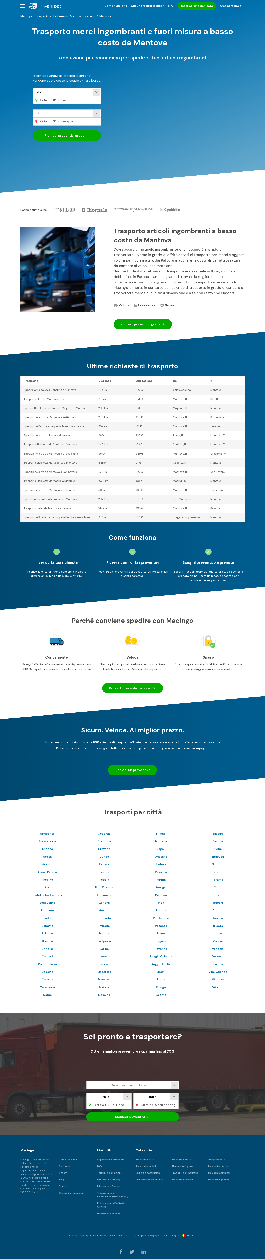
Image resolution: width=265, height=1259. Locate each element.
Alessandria (47, 841)
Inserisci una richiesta (197, 6)
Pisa (161, 902)
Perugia (160, 887)
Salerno (161, 995)
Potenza (161, 926)
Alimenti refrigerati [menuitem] (183, 1166)
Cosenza (104, 833)
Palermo (161, 872)
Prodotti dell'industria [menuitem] (185, 1173)
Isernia (104, 933)
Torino (217, 895)
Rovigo (161, 987)
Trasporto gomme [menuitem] (219, 1179)
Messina (104, 995)
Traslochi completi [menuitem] (219, 1173)
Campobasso (47, 964)
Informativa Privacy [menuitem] (108, 1179)
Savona (218, 841)
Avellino (47, 879)
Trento (218, 910)
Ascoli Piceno (47, 872)
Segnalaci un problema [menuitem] (110, 1159)
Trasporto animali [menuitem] (182, 1179)
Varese (218, 941)
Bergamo (47, 910)
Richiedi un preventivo (132, 770)
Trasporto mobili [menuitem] (146, 1166)
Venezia (217, 949)
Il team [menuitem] (63, 1173)
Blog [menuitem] (61, 1179)
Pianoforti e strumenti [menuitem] (149, 1179)
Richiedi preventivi (67, 135)
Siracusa (218, 856)
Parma (161, 879)
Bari (47, 887)
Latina (104, 949)
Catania (47, 979)
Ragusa (161, 941)
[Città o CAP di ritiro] (67, 100)
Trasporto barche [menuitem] (218, 1166)
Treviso (217, 918)
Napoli (160, 849)
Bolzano (47, 933)
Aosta (47, 856)
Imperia (104, 926)
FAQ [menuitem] (171, 6)
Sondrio (217, 864)
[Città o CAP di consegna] (67, 121)
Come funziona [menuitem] (115, 6)
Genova (104, 902)
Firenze (104, 872)
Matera (104, 987)
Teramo (217, 879)
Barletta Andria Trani (47, 895)
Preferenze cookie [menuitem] (108, 1213)
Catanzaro (47, 987)
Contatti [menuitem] (64, 1186)
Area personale (230, 6)
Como (47, 995)
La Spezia (104, 941)
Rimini (160, 972)
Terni (217, 887)
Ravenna (161, 949)
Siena (218, 849)
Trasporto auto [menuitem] (145, 1159)
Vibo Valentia (217, 972)
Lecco (104, 956)
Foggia (104, 879)
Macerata (104, 972)
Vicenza (218, 979)
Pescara (161, 895)
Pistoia (161, 910)
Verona (218, 964)
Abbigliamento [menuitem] (216, 1159)
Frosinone (104, 895)
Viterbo (217, 987)
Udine (217, 933)
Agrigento (47, 833)
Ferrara (104, 864)
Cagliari (47, 956)
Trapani (217, 902)
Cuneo (104, 856)
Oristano (161, 856)
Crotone (104, 849)
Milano (161, 833)
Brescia (47, 941)
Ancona (47, 849)
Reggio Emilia (160, 964)
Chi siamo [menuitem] (65, 1166)
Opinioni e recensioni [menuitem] (71, 1193)
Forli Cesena (104, 887)
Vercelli (217, 956)
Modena (161, 841)
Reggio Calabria (161, 956)
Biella (47, 918)
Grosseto (104, 918)
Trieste (218, 926)
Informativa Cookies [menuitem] (109, 1186)
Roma (161, 979)
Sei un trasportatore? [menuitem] (147, 6)
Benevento (47, 902)
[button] (22, 6)
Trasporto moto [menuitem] (181, 1159)
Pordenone (161, 918)
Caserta (47, 972)
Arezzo (47, 864)
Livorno (104, 964)
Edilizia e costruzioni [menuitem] (148, 1173)
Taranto (217, 872)
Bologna (47, 926)
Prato (161, 933)
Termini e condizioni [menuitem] (109, 1173)
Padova (161, 864)
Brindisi (47, 949)
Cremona (104, 841)
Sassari (218, 833)
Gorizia (104, 910)
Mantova (104, 979)
